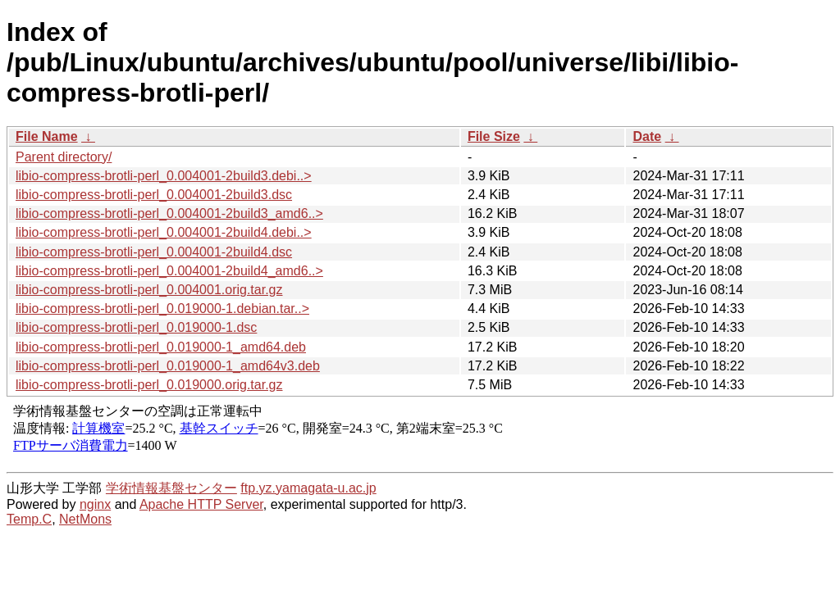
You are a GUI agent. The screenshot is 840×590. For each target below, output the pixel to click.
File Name (47, 136)
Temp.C (29, 519)
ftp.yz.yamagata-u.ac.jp (308, 488)
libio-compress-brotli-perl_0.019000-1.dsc (136, 327)
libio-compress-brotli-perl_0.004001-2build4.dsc (154, 252)
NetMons (85, 519)
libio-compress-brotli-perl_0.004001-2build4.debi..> (164, 232)
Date (646, 136)
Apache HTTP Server (201, 504)
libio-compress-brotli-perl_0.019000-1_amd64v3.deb (168, 366)
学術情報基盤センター (171, 488)
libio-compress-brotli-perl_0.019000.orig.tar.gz (149, 385)
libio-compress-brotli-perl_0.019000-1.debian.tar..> (162, 308)
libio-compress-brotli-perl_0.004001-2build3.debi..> (164, 176)
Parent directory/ (64, 157)
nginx (95, 504)
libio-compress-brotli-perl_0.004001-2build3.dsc (154, 195)
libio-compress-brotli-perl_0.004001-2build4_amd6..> (169, 271)
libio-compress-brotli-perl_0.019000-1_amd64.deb (161, 347)
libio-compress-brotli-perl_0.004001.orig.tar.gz (149, 290)
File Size (494, 136)
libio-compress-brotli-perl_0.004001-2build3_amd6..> (169, 213)
